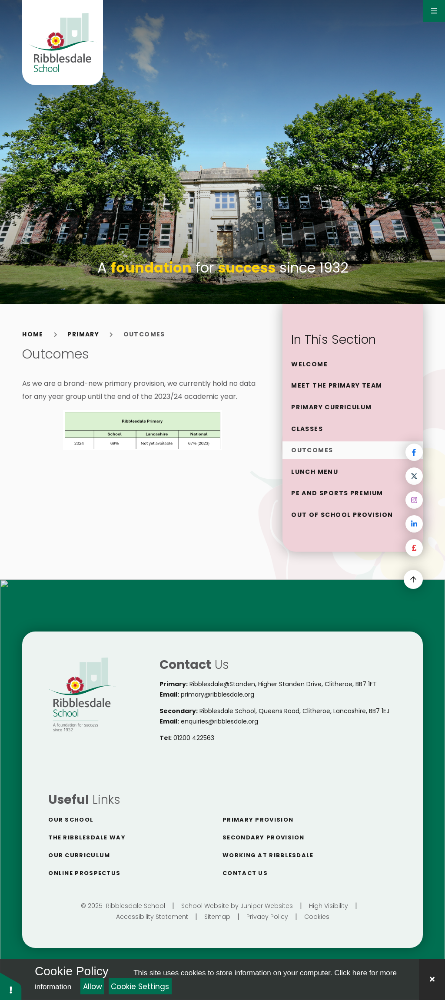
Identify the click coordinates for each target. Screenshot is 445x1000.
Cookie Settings (140, 986)
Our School (70, 819)
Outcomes (144, 334)
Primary (83, 334)
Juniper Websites (266, 905)
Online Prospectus (84, 873)
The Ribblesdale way (87, 837)
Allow (92, 986)
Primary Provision (257, 819)
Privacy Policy (267, 916)
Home (32, 334)
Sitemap (217, 916)
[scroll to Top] (413, 579)
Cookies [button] (316, 916)
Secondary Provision (263, 837)
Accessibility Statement (152, 916)
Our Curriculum (79, 855)
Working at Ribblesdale (268, 855)
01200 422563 (193, 738)
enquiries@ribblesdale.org (219, 721)
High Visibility (328, 905)
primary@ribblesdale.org (217, 694)
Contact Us (245, 873)
